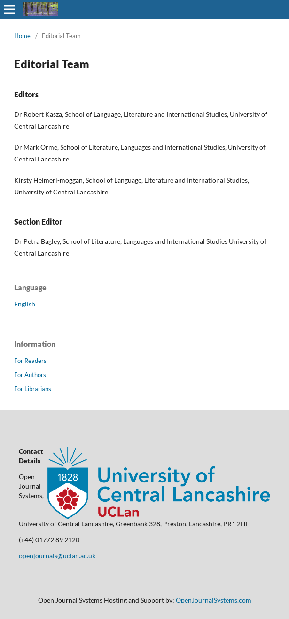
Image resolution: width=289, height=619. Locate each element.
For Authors (30, 374)
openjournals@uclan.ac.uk (58, 556)
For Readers (30, 360)
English (24, 304)
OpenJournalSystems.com (213, 600)
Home (22, 36)
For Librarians (32, 389)
